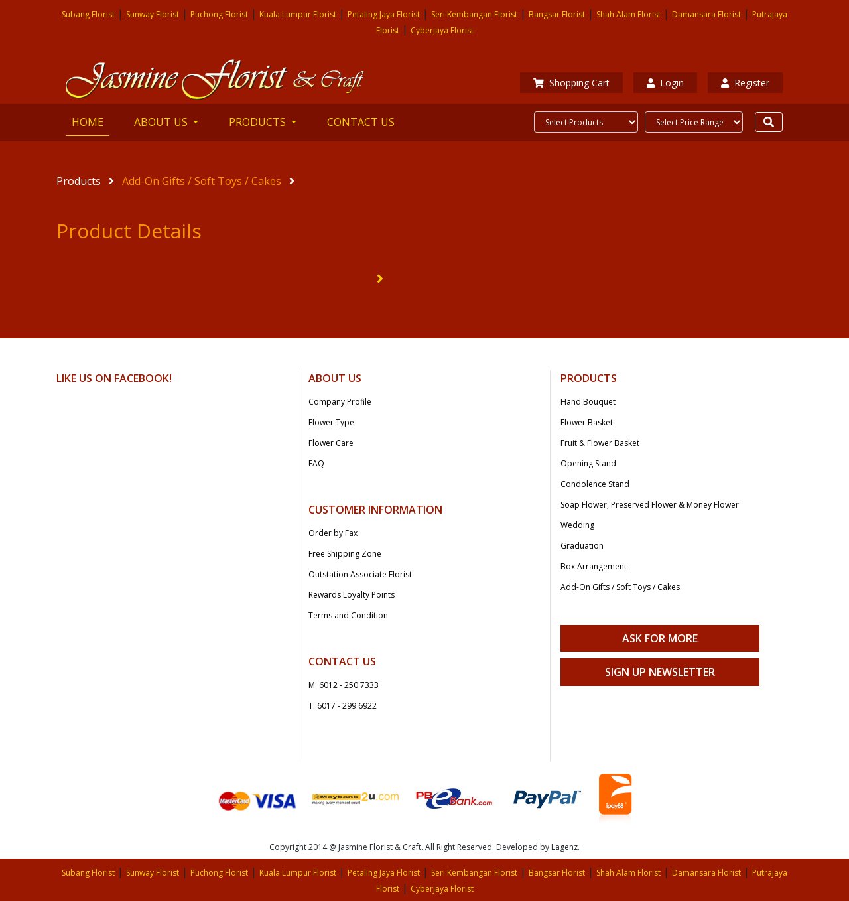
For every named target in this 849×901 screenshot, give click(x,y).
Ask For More (660, 638)
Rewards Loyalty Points (351, 594)
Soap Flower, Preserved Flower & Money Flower (649, 504)
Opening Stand (588, 463)
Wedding (577, 525)
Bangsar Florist (557, 14)
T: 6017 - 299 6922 (342, 705)
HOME (90, 121)
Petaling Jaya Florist (384, 14)
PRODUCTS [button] (259, 122)
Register (745, 82)
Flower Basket (586, 422)
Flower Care (331, 443)
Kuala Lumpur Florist (297, 14)
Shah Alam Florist (628, 14)
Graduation (582, 545)
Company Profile (339, 401)
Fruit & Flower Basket (599, 443)
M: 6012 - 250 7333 (343, 685)
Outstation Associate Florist (360, 574)
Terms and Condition (348, 615)
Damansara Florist (706, 14)
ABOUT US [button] (162, 122)
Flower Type (331, 422)
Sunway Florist (152, 14)
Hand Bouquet (588, 401)
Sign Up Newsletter (660, 672)
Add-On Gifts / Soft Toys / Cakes (201, 181)
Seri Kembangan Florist (474, 14)
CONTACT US (361, 122)
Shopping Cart (571, 82)
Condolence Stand (594, 484)
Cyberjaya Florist (442, 30)
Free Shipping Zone (344, 553)
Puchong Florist (219, 14)
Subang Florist (88, 14)
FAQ (316, 463)
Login (665, 82)
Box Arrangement (593, 566)
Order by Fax (333, 533)
